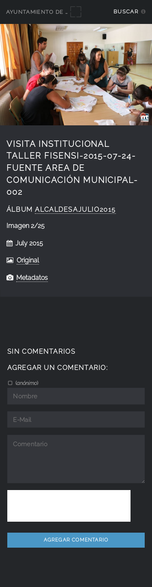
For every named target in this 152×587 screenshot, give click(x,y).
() (26, 383)
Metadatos (32, 278)
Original (28, 260)
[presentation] (69, 506)
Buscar (125, 12)
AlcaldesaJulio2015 (75, 209)
